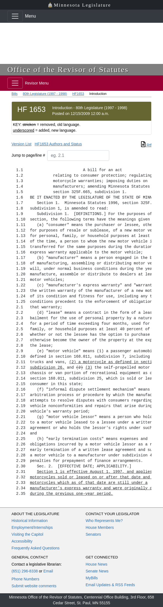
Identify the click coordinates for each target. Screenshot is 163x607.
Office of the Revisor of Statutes (68, 69)
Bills (15, 94)
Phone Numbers (25, 579)
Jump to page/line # (28, 155)
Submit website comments (34, 586)
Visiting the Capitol (27, 534)
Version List (21, 144)
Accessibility (22, 541)
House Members (100, 527)
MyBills (92, 578)
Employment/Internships (32, 527)
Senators (93, 534)
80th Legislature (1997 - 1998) (45, 94)
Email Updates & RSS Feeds (110, 585)
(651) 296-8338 (25, 571)
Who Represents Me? (104, 520)
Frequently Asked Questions (36, 548)
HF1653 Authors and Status (58, 144)
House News (96, 564)
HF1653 (78, 94)
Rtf (146, 145)
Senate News (97, 571)
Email (48, 571)
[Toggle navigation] (15, 16)
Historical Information (30, 520)
